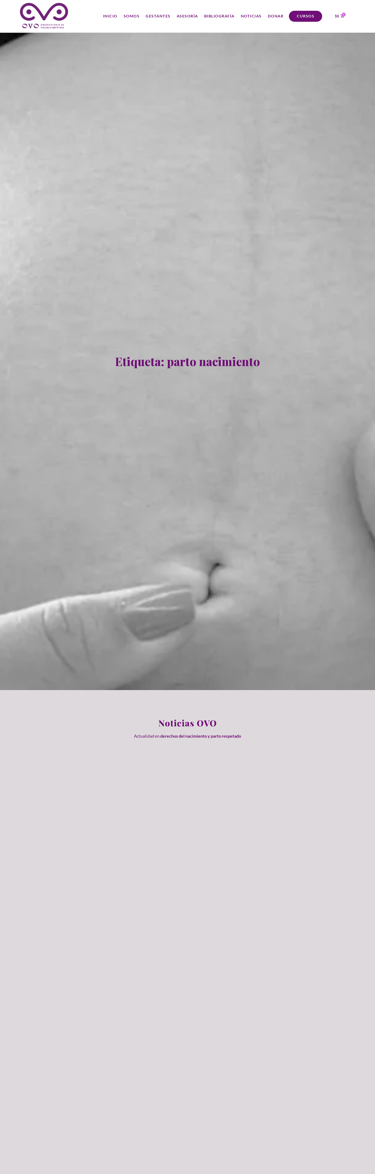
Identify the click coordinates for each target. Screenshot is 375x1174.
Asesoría (187, 16)
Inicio (110, 16)
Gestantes (158, 16)
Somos (132, 16)
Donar (276, 16)
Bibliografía (219, 16)
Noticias (251, 16)
